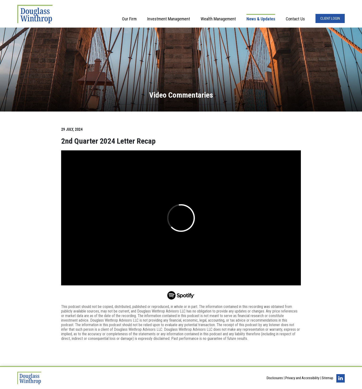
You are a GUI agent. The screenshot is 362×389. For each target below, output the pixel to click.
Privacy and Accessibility (302, 378)
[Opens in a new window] (181, 295)
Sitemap (327, 378)
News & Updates (260, 18)
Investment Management (168, 18)
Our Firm (129, 18)
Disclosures (275, 378)
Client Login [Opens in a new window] (330, 18)
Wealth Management (218, 18)
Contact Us (295, 18)
